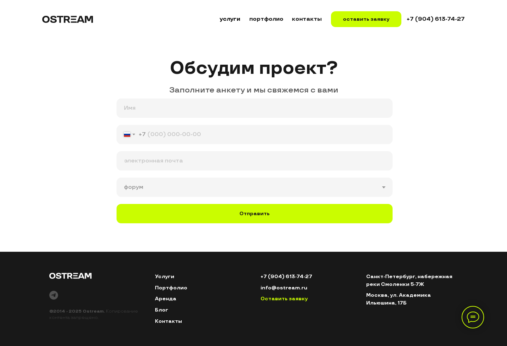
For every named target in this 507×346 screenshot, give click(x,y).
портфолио (266, 19)
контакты (307, 19)
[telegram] (53, 295)
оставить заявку (366, 19)
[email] (255, 161)
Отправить (254, 214)
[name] (255, 108)
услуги (230, 19)
